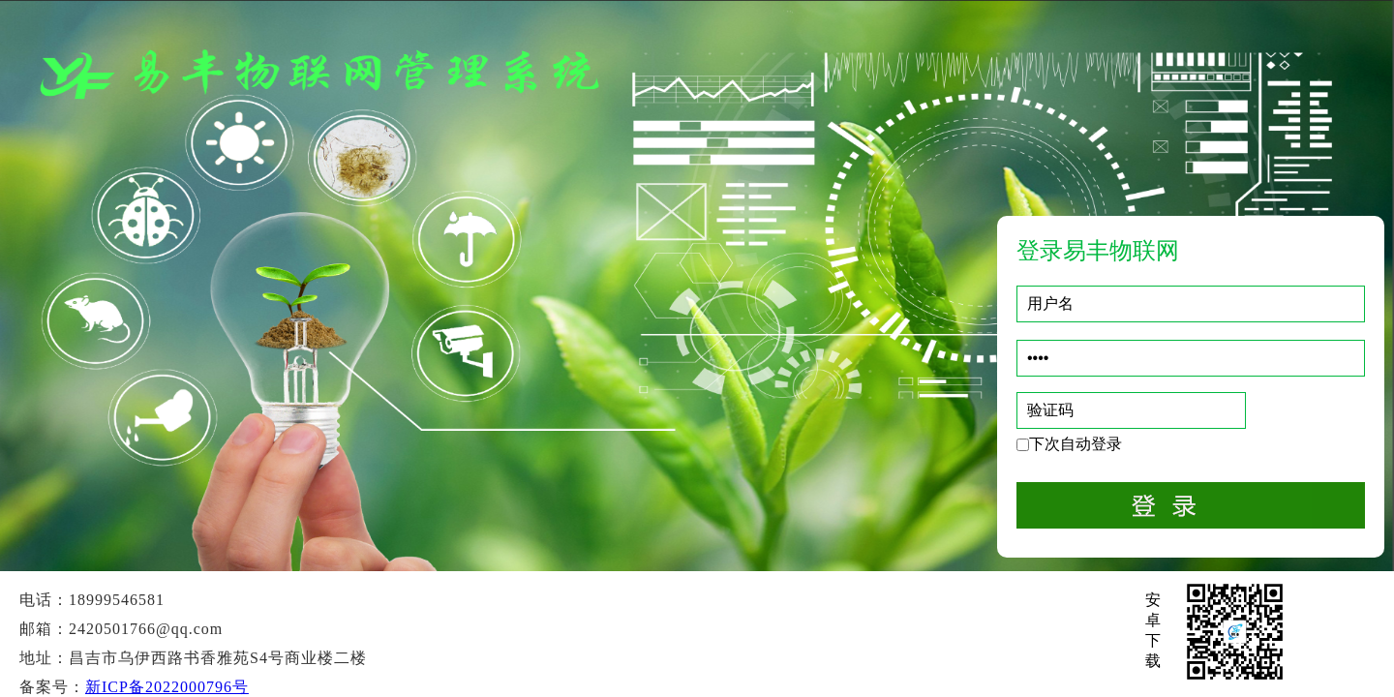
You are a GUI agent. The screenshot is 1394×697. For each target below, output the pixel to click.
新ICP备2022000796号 (167, 687)
